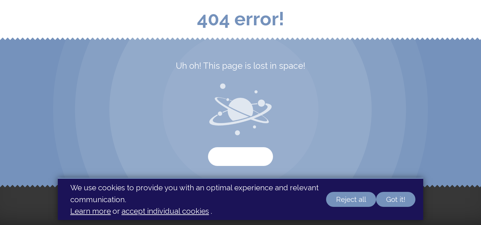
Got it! (395, 199)
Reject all (351, 199)
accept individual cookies (165, 211)
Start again (240, 156)
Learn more (90, 211)
